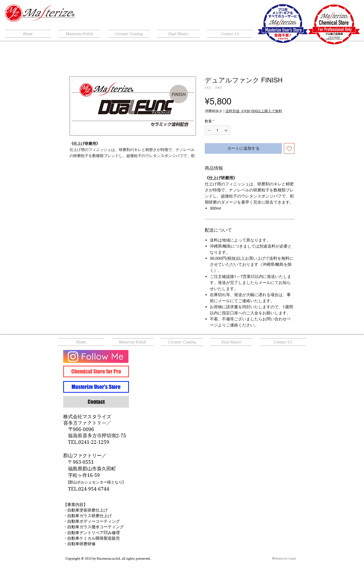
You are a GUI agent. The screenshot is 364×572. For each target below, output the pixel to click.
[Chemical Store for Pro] (96, 371)
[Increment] (226, 130)
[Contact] (96, 402)
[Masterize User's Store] (96, 387)
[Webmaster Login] (284, 558)
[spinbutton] (217, 130)
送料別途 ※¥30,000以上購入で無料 (253, 111)
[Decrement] (209, 130)
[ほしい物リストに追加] (289, 148)
